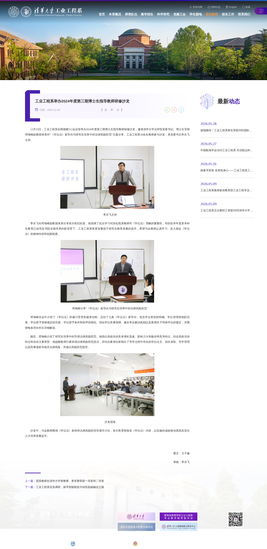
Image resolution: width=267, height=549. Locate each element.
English (231, 7)
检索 (246, 7)
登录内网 (195, 7)
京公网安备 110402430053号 (179, 543)
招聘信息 (214, 7)
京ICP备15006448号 (147, 543)
